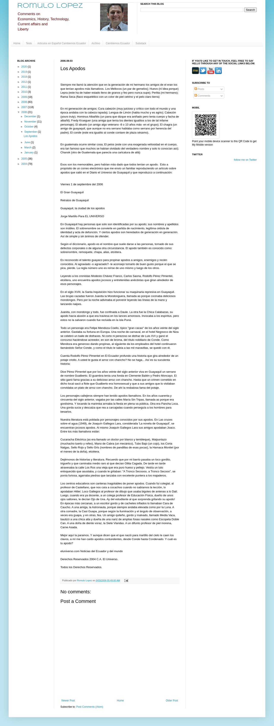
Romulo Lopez (50, 6)
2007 (24, 107)
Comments (202, 95)
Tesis (29, 43)
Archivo (95, 43)
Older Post (172, 700)
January (29, 152)
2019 (24, 71)
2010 (24, 91)
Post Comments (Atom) (89, 706)
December (30, 116)
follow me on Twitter (245, 159)
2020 (24, 66)
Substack (140, 43)
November (30, 121)
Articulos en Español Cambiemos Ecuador (61, 43)
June (27, 142)
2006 (24, 112)
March (28, 147)
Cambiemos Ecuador (118, 43)
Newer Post (68, 700)
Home (16, 43)
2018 (24, 76)
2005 (24, 158)
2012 (24, 81)
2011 (24, 86)
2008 (24, 102)
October (29, 126)
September (31, 131)
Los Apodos (30, 136)
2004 (24, 163)
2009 (24, 97)
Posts (199, 89)
